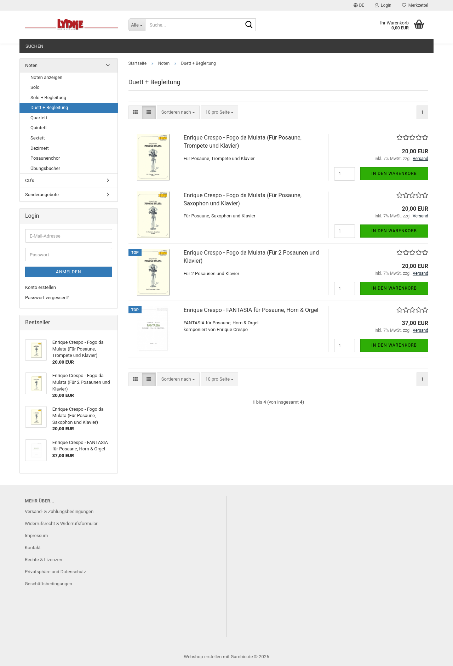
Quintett (38, 127)
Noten (31, 65)
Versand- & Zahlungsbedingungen (59, 511)
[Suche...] (136, 24)
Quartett (38, 117)
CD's (29, 180)
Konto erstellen (40, 287)
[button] (358, 5)
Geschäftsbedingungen (48, 583)
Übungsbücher (45, 168)
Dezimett (39, 148)
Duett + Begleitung (49, 107)
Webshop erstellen (203, 656)
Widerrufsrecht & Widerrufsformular (61, 523)
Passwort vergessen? (47, 297)
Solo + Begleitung (48, 97)
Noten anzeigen (46, 77)
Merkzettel (415, 5)
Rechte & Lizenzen (43, 559)
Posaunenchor (45, 158)
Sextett (37, 138)
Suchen (34, 46)
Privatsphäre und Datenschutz (55, 571)
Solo (35, 87)
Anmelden (68, 271)
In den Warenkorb (394, 173)
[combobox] (178, 112)
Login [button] (383, 5)
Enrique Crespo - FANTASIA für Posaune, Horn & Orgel (251, 310)
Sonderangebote (42, 194)
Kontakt (33, 547)
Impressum (36, 535)
